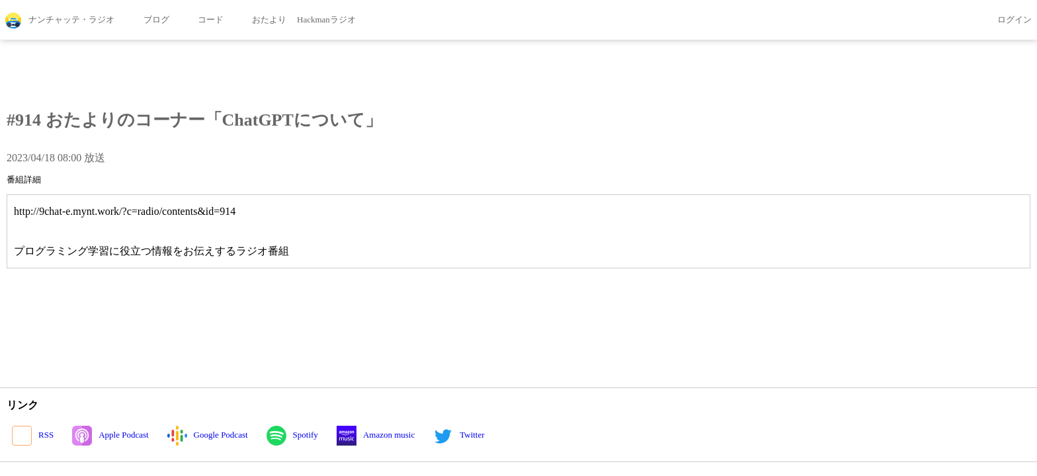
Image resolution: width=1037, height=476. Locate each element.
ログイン (1005, 20)
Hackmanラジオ (326, 19)
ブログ (147, 20)
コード (202, 20)
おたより (260, 20)
